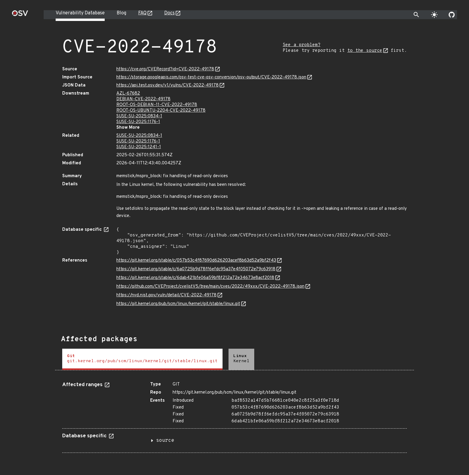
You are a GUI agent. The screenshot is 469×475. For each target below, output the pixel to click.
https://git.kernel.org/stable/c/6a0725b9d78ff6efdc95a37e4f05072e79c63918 (195, 269)
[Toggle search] (416, 15)
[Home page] (20, 15)
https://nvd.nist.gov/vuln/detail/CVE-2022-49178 (166, 295)
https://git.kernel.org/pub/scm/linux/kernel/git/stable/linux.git (178, 304)
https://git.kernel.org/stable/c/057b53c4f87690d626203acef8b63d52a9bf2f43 (196, 260)
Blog (121, 13)
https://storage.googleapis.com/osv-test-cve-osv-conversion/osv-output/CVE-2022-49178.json (211, 77)
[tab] (142, 359)
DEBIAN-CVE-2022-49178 (143, 99)
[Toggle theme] (434, 15)
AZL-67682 (128, 93)
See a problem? (301, 45)
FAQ (142, 13)
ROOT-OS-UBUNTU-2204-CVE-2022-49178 (160, 110)
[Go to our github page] (452, 15)
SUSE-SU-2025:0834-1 (139, 116)
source (165, 441)
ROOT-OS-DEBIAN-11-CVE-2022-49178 (156, 105)
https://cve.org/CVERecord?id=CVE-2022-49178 (165, 69)
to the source (364, 51)
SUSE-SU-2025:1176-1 (138, 122)
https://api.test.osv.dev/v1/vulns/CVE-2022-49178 (167, 85)
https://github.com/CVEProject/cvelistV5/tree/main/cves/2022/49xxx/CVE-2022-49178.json (210, 286)
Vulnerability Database (80, 13)
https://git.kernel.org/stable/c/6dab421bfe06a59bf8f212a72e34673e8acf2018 (195, 278)
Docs (169, 13)
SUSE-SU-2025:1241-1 (138, 147)
